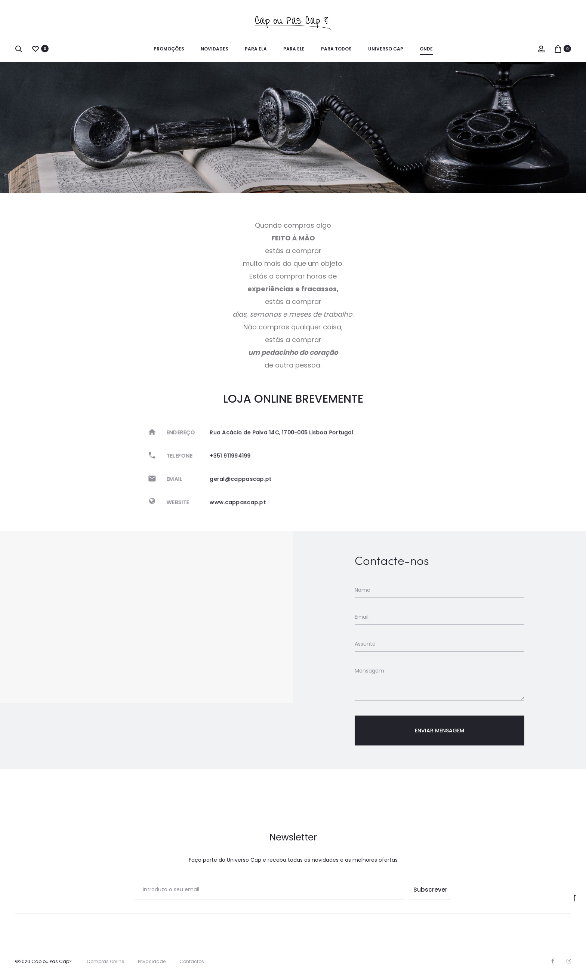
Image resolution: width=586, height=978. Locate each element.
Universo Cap (385, 49)
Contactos (191, 961)
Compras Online (105, 961)
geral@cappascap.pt (245, 478)
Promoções (169, 49)
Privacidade (152, 961)
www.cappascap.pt (242, 499)
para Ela (256, 49)
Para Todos (336, 49)
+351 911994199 (236, 456)
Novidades (214, 49)
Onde (426, 49)
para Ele (294, 49)
